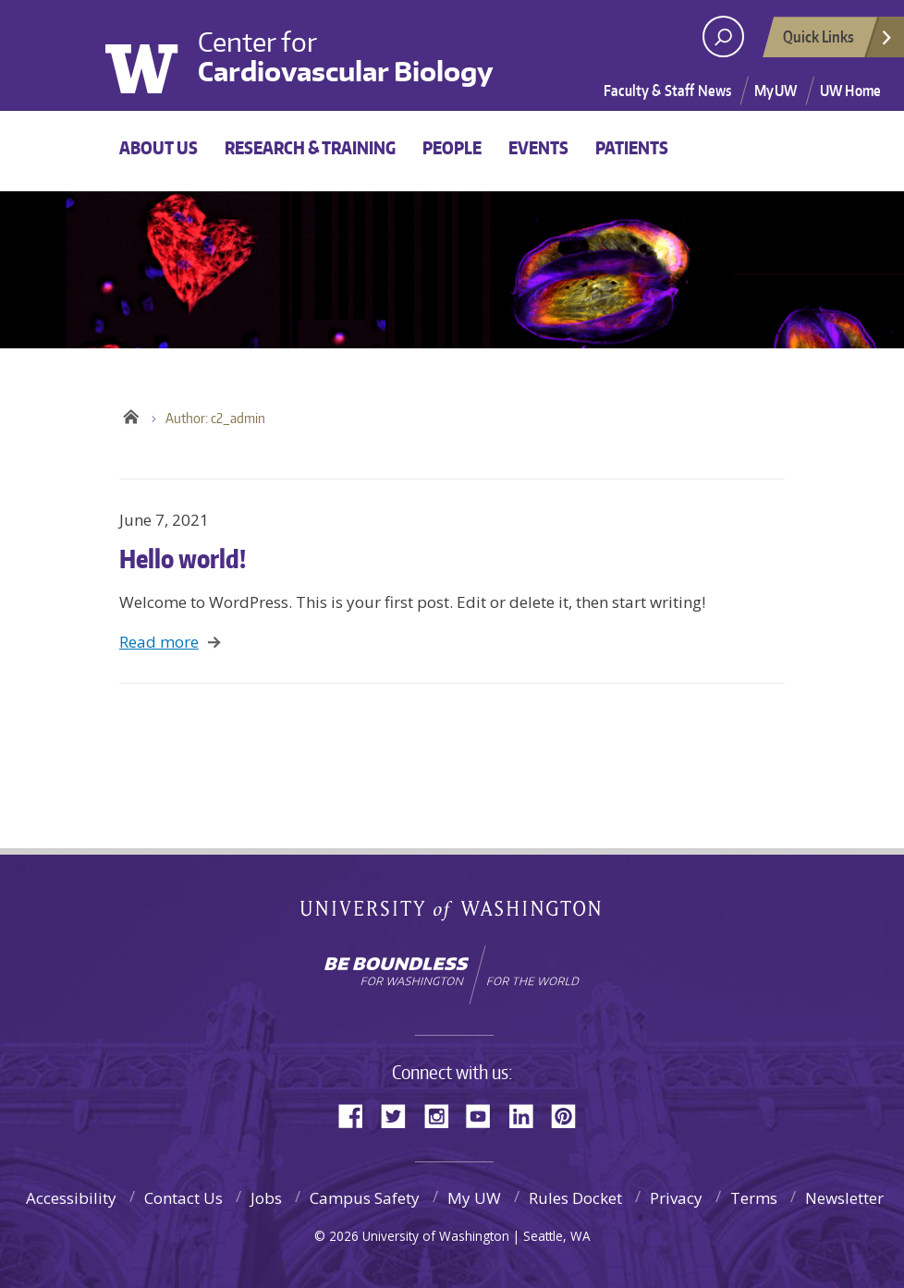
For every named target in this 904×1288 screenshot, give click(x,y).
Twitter (400, 1115)
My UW (474, 1198)
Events (538, 147)
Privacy (676, 1198)
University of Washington (154, 53)
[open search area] (723, 36)
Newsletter (844, 1198)
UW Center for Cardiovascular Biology (130, 414)
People (452, 147)
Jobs (266, 1198)
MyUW (775, 90)
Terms (753, 1198)
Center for (346, 56)
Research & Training (310, 147)
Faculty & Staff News (667, 90)
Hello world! (182, 558)
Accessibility (71, 1198)
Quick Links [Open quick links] (838, 41)
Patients (631, 147)
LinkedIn (527, 1115)
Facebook (357, 1115)
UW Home (850, 90)
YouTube (485, 1115)
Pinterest (570, 1115)
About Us (158, 147)
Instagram (442, 1115)
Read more (159, 641)
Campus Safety (365, 1198)
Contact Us (183, 1198)
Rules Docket (575, 1198)
